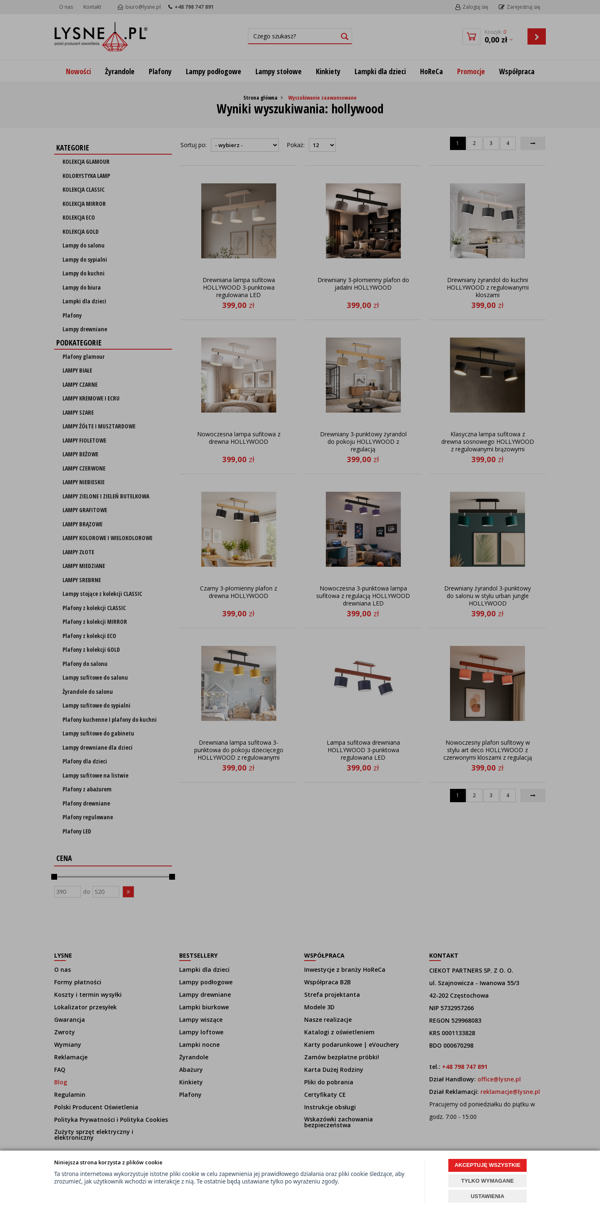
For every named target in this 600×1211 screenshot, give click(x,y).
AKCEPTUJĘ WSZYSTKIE (487, 1165)
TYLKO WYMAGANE (487, 1181)
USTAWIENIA (488, 1196)
